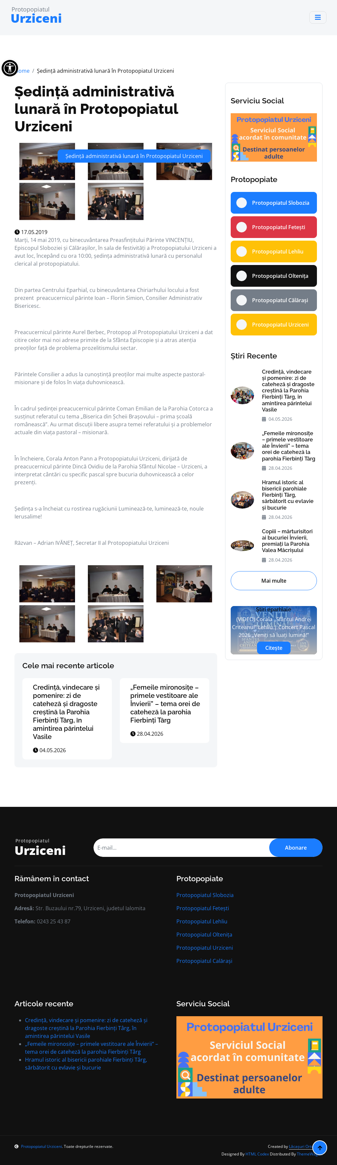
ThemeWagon (310, 1154)
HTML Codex (257, 1154)
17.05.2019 (30, 232)
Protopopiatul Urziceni (204, 947)
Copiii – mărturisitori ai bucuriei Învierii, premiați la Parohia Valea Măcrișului (287, 541)
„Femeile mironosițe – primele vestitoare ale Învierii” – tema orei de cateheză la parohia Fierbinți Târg (165, 703)
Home (22, 70)
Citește (273, 647)
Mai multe (273, 580)
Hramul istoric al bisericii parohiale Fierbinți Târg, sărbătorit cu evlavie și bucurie (288, 495)
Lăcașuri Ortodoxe (306, 1146)
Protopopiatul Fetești (202, 908)
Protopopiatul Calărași (204, 961)
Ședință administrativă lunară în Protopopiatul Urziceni (96, 109)
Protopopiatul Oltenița (204, 934)
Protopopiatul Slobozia (205, 895)
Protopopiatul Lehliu (201, 921)
